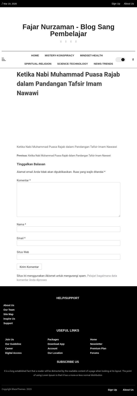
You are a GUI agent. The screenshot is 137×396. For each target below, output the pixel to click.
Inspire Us (9, 318)
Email (21, 238)
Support (8, 323)
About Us (129, 3)
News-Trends (103, 63)
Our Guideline (13, 344)
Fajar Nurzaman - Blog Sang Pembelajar (68, 30)
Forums (94, 353)
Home (35, 55)
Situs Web (23, 252)
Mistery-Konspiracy (59, 55)
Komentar (24, 180)
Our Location (55, 353)
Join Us (9, 339)
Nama (21, 224)
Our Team (8, 309)
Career (9, 348)
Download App (56, 344)
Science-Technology (72, 63)
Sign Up (116, 3)
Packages (53, 339)
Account (52, 348)
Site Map (8, 314)
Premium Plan (98, 348)
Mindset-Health (91, 55)
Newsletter (96, 344)
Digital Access (13, 353)
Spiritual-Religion (37, 63)
